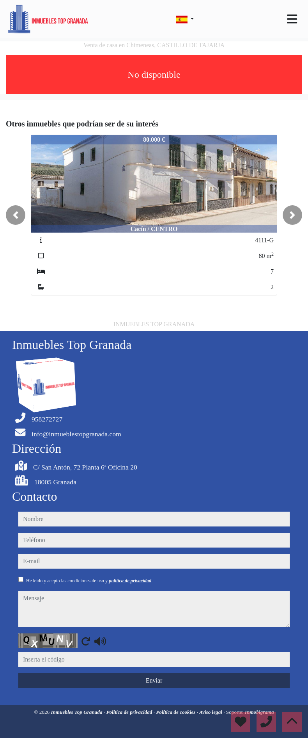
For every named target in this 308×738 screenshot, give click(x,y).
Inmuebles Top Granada (77, 712)
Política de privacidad (129, 712)
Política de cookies (176, 712)
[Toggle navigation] (292, 19)
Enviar (154, 680)
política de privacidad (130, 580)
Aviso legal (211, 712)
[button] (15, 215)
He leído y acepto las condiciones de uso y (88, 580)
